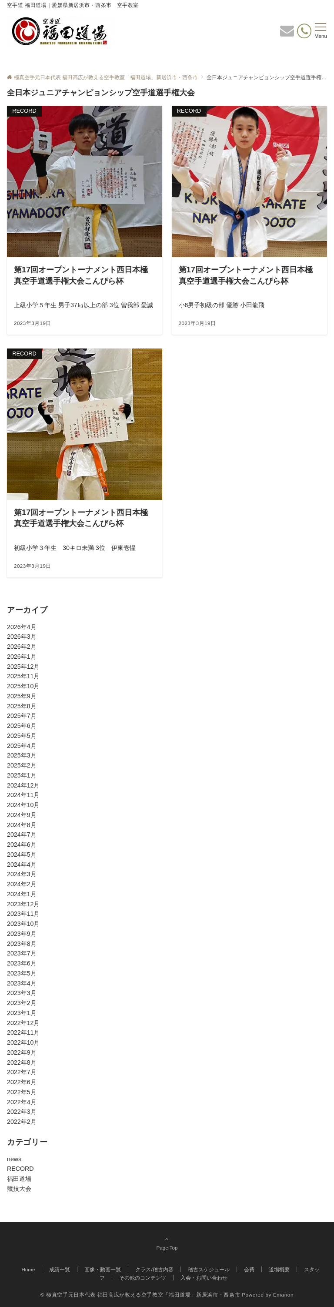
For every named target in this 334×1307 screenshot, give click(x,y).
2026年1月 (22, 656)
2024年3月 (22, 874)
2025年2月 (22, 765)
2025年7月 (22, 715)
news (14, 1159)
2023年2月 (22, 1002)
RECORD (20, 1168)
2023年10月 (23, 923)
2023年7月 (22, 953)
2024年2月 (22, 884)
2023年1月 (22, 1012)
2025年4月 (22, 745)
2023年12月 (23, 904)
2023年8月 (22, 943)
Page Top (167, 1243)
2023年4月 (22, 983)
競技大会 (19, 1188)
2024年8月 (22, 824)
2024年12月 (23, 785)
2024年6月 (22, 844)
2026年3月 (22, 636)
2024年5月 (22, 854)
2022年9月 (22, 1052)
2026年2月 (22, 646)
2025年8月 (22, 706)
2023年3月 (22, 992)
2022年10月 (23, 1042)
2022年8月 (22, 1062)
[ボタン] (287, 33)
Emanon (283, 1294)
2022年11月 (23, 1032)
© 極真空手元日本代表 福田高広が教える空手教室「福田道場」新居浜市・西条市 (140, 1294)
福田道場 (19, 1178)
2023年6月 (22, 963)
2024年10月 (23, 804)
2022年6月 (22, 1082)
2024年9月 (22, 814)
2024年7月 (22, 834)
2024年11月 (23, 794)
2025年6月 (22, 725)
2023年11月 (23, 913)
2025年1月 (22, 775)
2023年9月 (22, 933)
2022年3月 (22, 1111)
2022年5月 (22, 1092)
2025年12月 (23, 666)
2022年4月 (22, 1102)
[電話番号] (304, 31)
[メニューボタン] (320, 31)
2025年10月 (23, 686)
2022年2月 (22, 1121)
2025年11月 (23, 676)
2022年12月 (23, 1022)
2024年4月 (22, 864)
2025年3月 (22, 755)
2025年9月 (22, 696)
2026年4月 (22, 626)
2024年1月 (22, 894)
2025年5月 (22, 735)
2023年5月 (22, 973)
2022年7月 (22, 1072)
